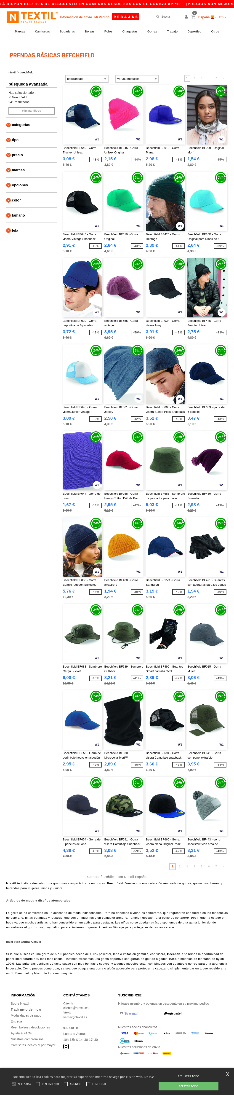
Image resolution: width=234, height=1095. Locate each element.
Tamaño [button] (18, 208)
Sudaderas (67, 31)
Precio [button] (17, 148)
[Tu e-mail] (139, 1007)
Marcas (20, 31)
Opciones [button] (20, 178)
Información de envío (76, 17)
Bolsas (90, 31)
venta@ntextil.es (75, 1010)
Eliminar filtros (31, 103)
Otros (215, 31)
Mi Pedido (101, 17)
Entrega (16, 1014)
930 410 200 (72, 1021)
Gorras (152, 31)
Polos (108, 31)
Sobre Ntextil (20, 996)
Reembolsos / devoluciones (30, 1020)
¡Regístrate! (173, 1006)
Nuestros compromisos (27, 1032)
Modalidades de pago (26, 1008)
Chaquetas (129, 31)
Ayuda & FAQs (21, 1026)
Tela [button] (15, 223)
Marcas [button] (18, 163)
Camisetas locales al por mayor (33, 1038)
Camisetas (42, 31)
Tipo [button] (15, 133)
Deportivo (194, 31)
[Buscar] (168, 16)
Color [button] (16, 193)
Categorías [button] (21, 118)
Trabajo (172, 31)
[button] (187, 17)
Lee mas (149, 1077)
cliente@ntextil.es (75, 1001)
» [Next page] (223, 71)
